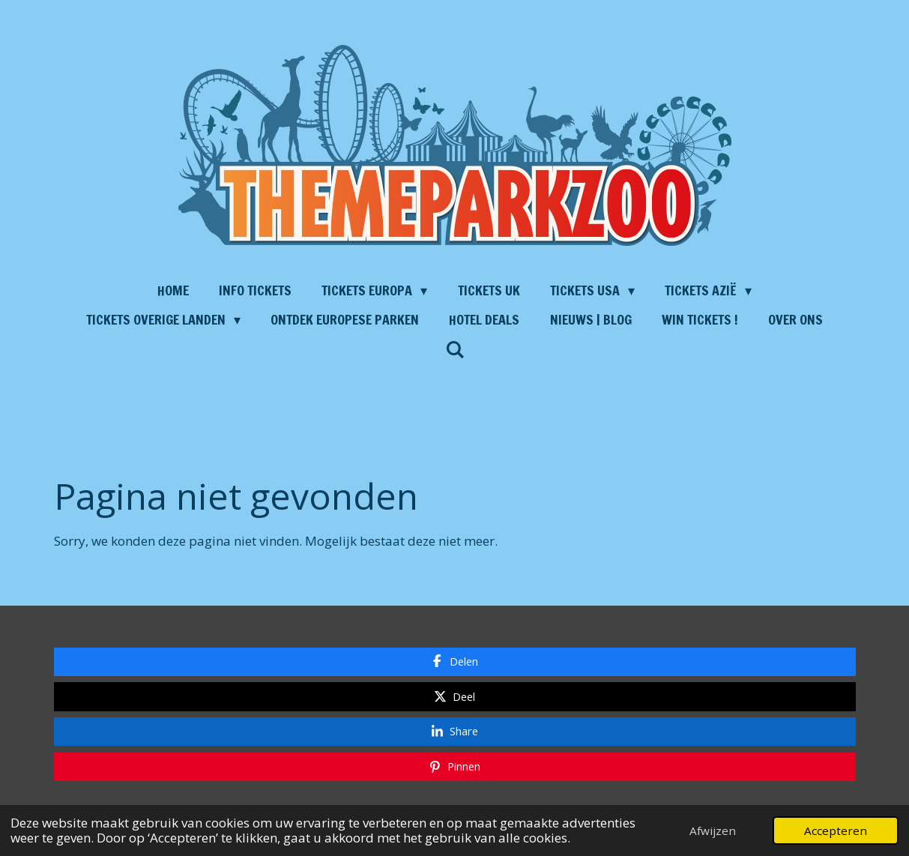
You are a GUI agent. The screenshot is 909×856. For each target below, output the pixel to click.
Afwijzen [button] (712, 830)
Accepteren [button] (835, 830)
